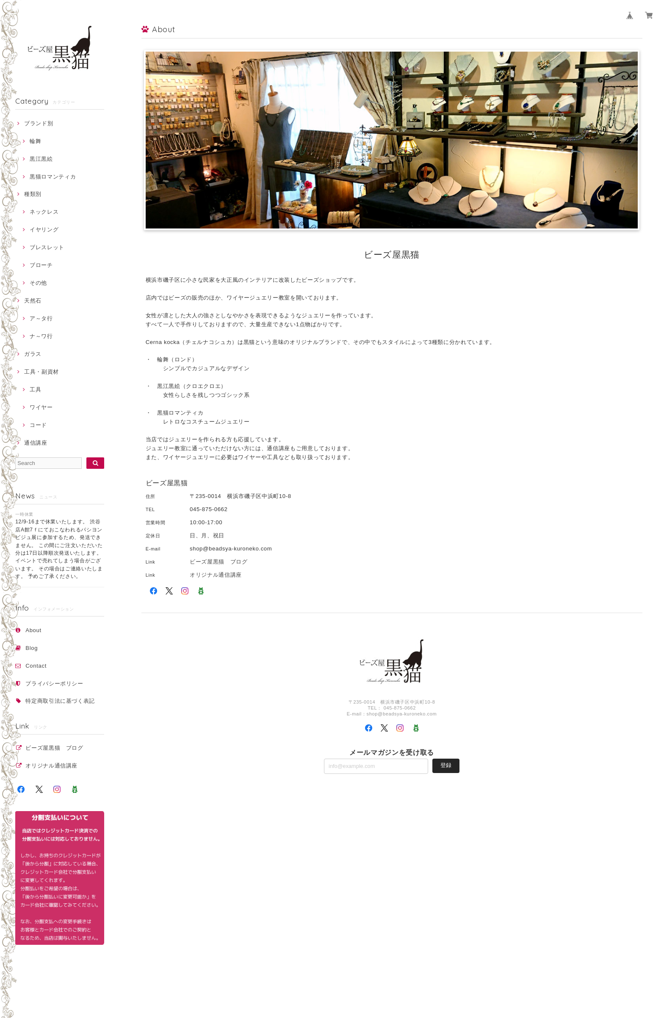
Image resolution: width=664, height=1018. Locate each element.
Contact (36, 666)
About (33, 630)
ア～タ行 (41, 318)
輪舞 (35, 141)
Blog (31, 648)
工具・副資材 (41, 372)
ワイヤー (41, 407)
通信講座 (35, 443)
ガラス (33, 354)
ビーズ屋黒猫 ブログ (54, 748)
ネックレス (44, 212)
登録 (445, 765)
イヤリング (44, 229)
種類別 (33, 194)
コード (38, 425)
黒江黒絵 (41, 159)
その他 (38, 283)
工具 (35, 389)
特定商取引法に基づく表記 (60, 701)
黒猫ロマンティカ (53, 176)
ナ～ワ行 (41, 336)
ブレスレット (47, 247)
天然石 (33, 300)
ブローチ (41, 265)
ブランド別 (38, 123)
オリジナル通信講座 (54, 765)
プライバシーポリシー (54, 683)
